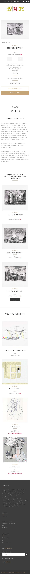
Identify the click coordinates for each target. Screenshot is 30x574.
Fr (14, 1)
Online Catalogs (8, 558)
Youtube (6, 540)
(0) (27, 1)
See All (15, 300)
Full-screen (6, 42)
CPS (7, 548)
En (8, 1)
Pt (5, 1)
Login (17, 1)
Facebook (6, 537)
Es (11, 1)
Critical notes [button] (15, 83)
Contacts (5, 527)
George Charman (15, 48)
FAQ (3, 525)
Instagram (6, 542)
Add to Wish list (15, 88)
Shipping (5, 516)
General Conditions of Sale (10, 518)
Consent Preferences (9, 523)
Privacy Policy (6, 521)
